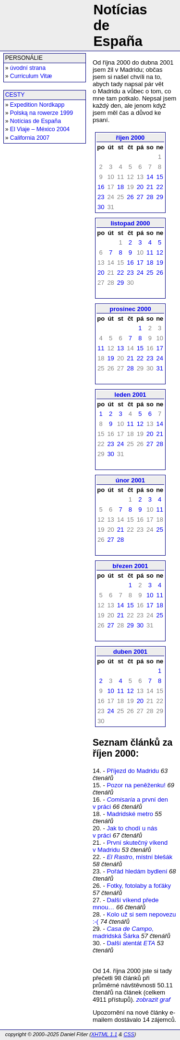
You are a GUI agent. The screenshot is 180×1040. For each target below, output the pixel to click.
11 (149, 252)
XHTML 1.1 (104, 1034)
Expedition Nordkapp (37, 104)
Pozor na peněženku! (136, 785)
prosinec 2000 (130, 309)
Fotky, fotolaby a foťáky (139, 885)
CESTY (15, 94)
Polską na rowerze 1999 (41, 113)
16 (100, 186)
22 (159, 186)
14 (149, 176)
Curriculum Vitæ (31, 76)
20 (140, 186)
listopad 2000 (130, 223)
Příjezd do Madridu (133, 770)
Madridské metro (130, 813)
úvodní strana (28, 68)
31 (159, 368)
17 (140, 262)
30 (100, 207)
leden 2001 (130, 394)
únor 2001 (130, 480)
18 (120, 186)
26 (130, 197)
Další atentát (131, 943)
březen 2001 (130, 566)
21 (149, 186)
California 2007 (29, 137)
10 (149, 595)
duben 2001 (130, 651)
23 (100, 197)
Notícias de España (35, 121)
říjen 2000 (130, 137)
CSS (128, 1034)
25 (149, 272)
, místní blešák (139, 857)
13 (120, 348)
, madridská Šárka (123, 932)
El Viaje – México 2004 (40, 129)
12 (159, 252)
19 (159, 262)
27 (140, 197)
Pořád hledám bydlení (137, 871)
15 (159, 176)
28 (149, 197)
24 (140, 272)
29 (159, 197)
